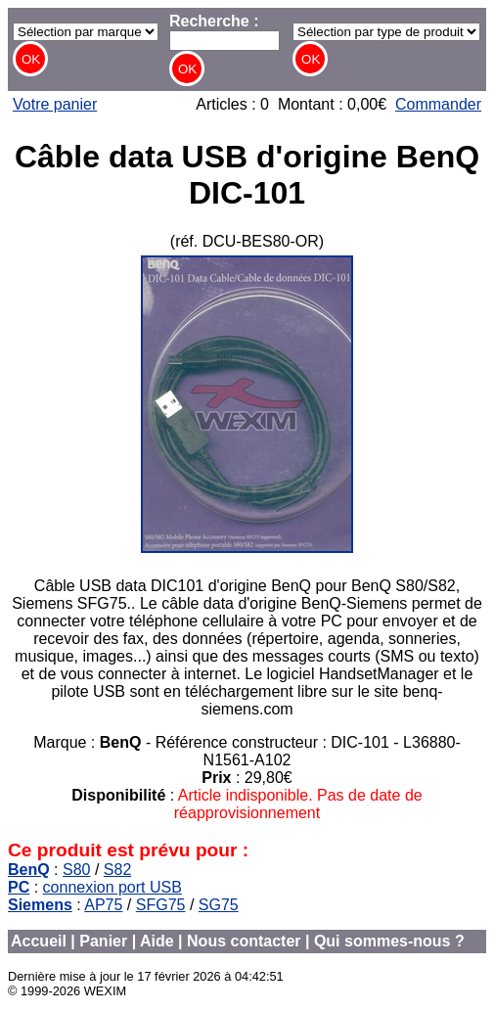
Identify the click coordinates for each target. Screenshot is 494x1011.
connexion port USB (112, 887)
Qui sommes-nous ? (389, 941)
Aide (157, 941)
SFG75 (161, 904)
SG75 (219, 904)
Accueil (39, 941)
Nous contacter (243, 941)
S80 (76, 869)
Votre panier (55, 104)
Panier (103, 941)
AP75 (103, 904)
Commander (438, 104)
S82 (117, 869)
